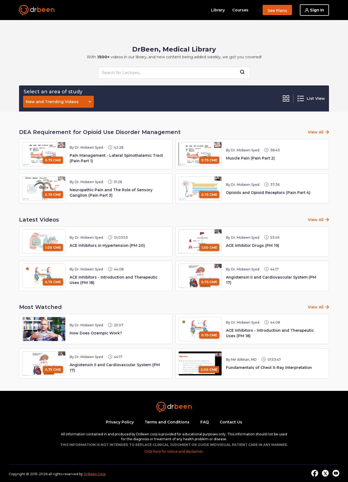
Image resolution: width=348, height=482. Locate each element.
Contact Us (231, 422)
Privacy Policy (120, 422)
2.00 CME (209, 370)
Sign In (314, 10)
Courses (240, 10)
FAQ (204, 422)
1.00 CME (53, 247)
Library (218, 10)
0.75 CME (53, 160)
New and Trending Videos (58, 101)
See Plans (277, 10)
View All (316, 132)
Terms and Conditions (167, 422)
